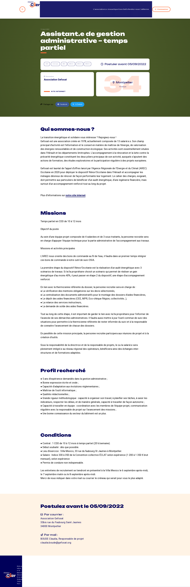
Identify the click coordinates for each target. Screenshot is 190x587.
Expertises (112, 5)
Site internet (58, 82)
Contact (121, 573)
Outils (123, 5)
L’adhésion (147, 5)
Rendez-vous (134, 5)
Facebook (63, 95)
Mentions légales (142, 573)
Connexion (164, 5)
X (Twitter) (79, 95)
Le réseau (100, 5)
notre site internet (75, 186)
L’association (87, 5)
